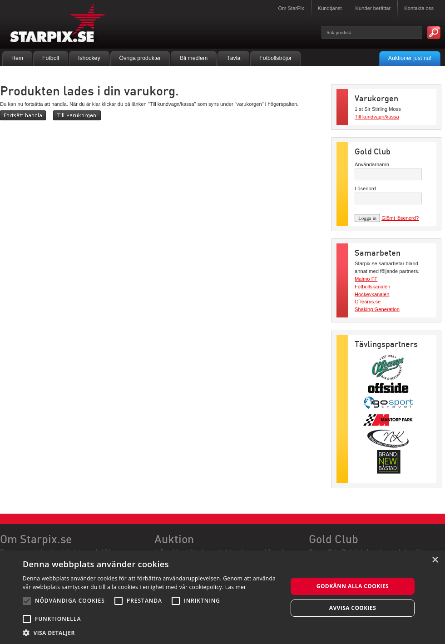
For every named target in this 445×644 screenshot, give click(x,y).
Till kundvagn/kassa (377, 116)
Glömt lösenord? (400, 218)
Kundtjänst (330, 8)
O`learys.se (368, 301)
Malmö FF (366, 279)
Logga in (367, 218)
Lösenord (365, 188)
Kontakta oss (419, 8)
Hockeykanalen (372, 294)
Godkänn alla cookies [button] (352, 586)
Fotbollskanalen (372, 286)
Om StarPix (291, 8)
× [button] (434, 560)
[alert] (222, 597)
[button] (151, 632)
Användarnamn (372, 164)
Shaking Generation (377, 309)
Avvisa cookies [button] (352, 608)
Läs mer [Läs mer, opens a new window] (236, 587)
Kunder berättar (373, 8)
